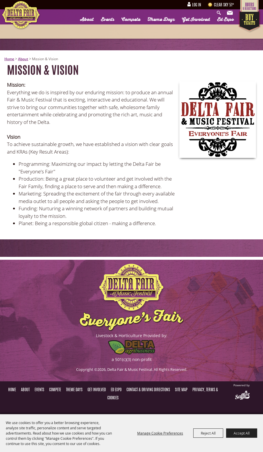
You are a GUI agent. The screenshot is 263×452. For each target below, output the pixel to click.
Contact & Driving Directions (148, 390)
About (87, 19)
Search (220, 13)
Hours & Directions (250, 5)
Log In (196, 5)
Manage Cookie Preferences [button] (160, 433)
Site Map (181, 390)
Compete (130, 19)
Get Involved (196, 19)
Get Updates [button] (230, 13)
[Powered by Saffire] (242, 396)
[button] (217, 119)
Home (9, 58)
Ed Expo (225, 19)
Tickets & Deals (250, 22)
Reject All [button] (208, 433)
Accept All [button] (242, 433)
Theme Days (161, 19)
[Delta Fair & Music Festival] (21, 15)
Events (107, 19)
